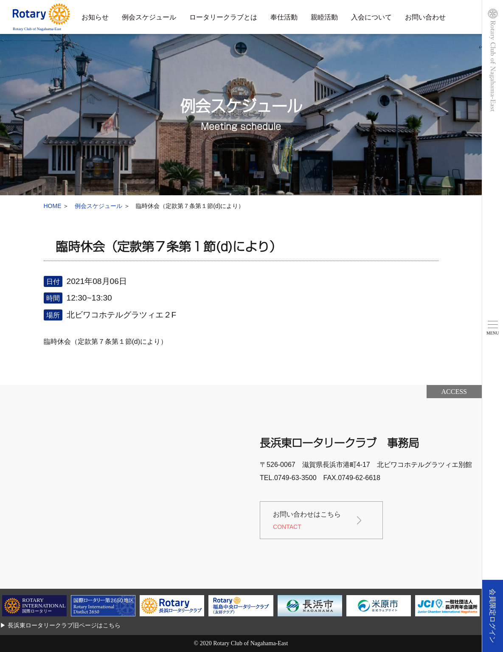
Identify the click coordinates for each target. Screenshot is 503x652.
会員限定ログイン (492, 616)
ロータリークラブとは (223, 17)
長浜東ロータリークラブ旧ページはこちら (64, 625)
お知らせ (95, 17)
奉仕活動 (284, 17)
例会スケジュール (149, 17)
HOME (53, 205)
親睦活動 (324, 17)
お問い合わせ (425, 17)
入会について (371, 17)
